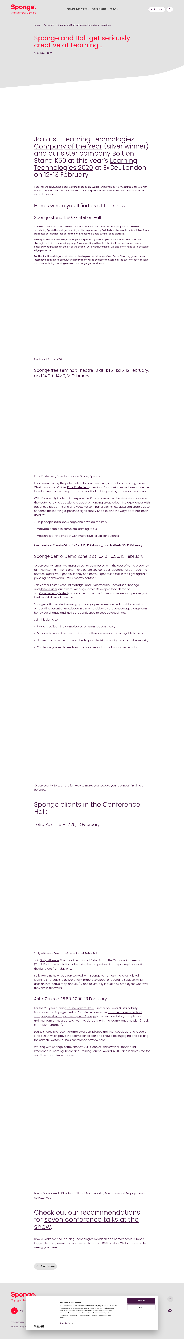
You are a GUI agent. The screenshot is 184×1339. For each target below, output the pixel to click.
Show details (54, 1329)
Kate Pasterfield (78, 487)
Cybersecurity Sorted (53, 593)
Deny (161, 1307)
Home (37, 25)
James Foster (49, 585)
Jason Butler (48, 589)
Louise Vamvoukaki (80, 1008)
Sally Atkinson (49, 960)
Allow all (161, 1298)
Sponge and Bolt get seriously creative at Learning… (84, 25)
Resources (49, 25)
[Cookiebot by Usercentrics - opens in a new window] (18, 1334)
